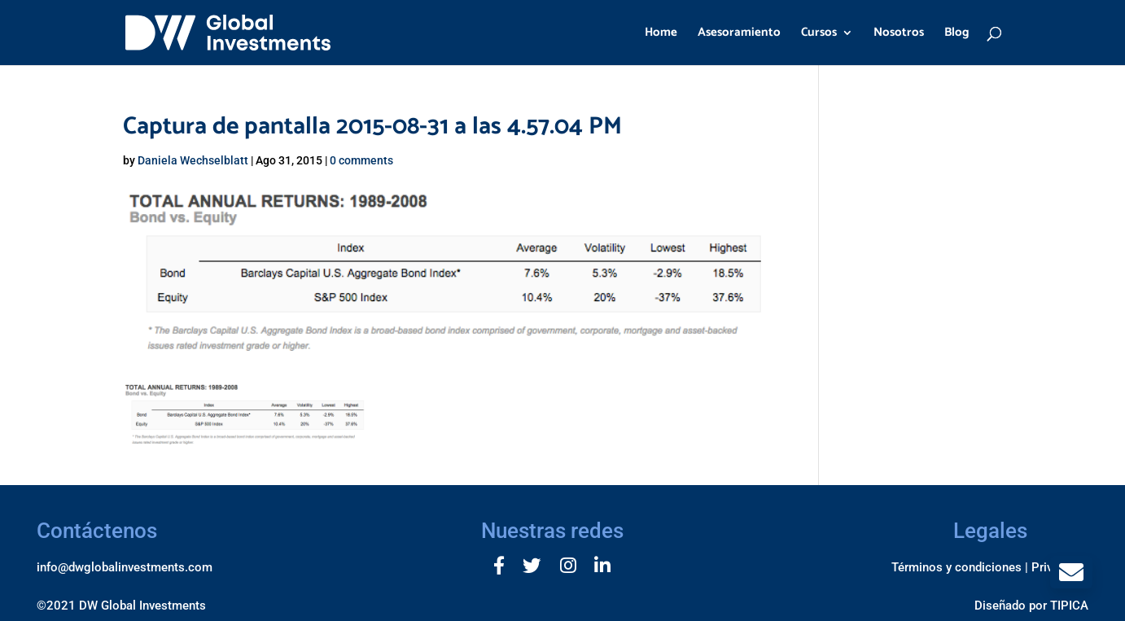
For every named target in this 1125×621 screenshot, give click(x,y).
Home (661, 34)
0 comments (361, 160)
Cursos (819, 34)
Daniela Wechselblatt (193, 160)
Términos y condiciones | (959, 567)
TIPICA (1069, 605)
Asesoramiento (739, 34)
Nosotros (898, 34)
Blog (957, 34)
